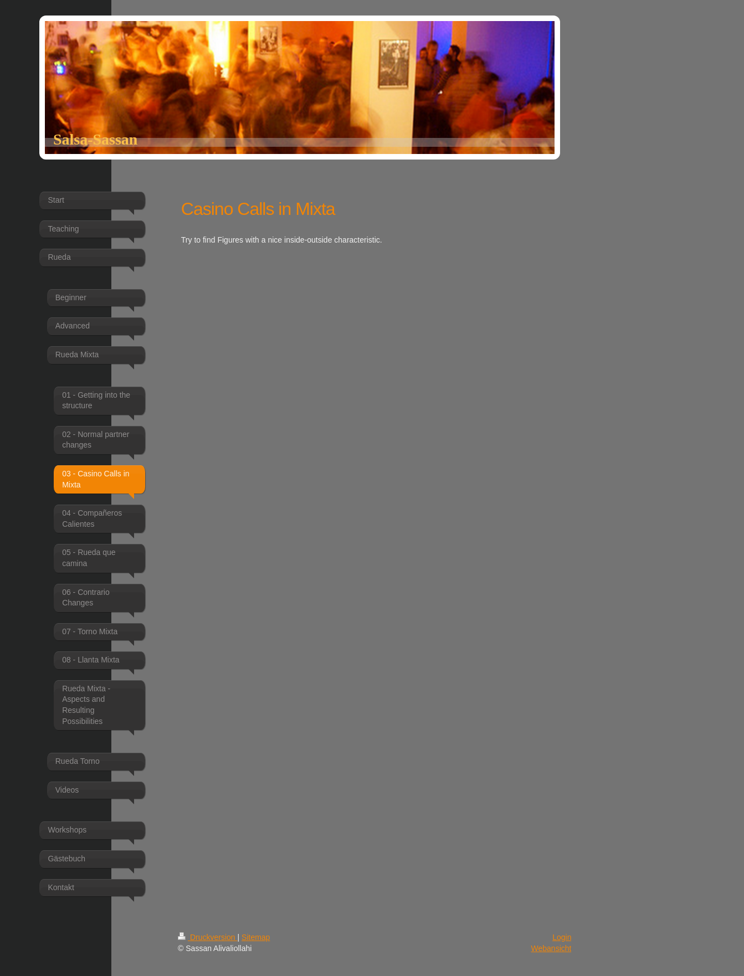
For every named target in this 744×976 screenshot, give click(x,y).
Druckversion (207, 937)
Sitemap (256, 937)
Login (561, 937)
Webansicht (551, 948)
